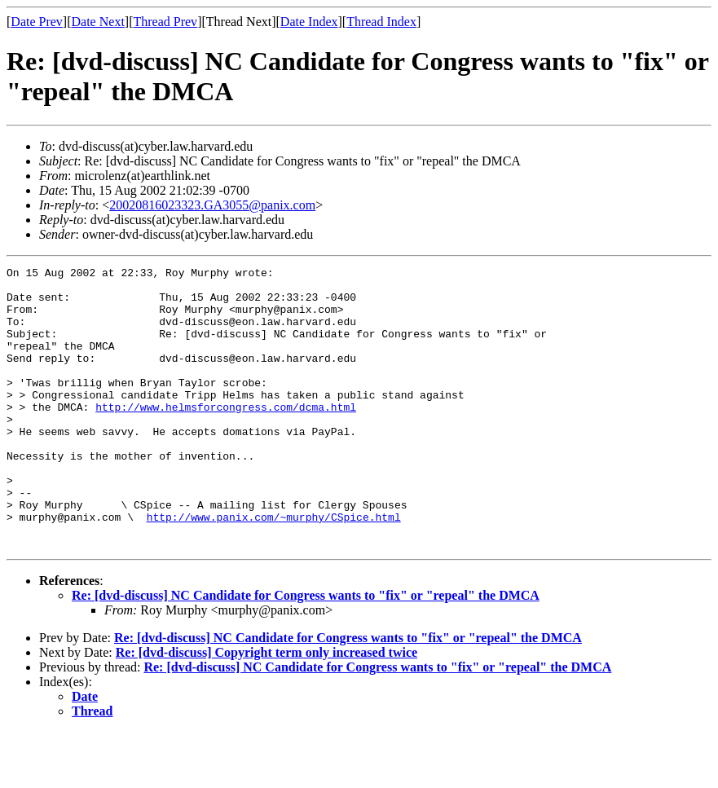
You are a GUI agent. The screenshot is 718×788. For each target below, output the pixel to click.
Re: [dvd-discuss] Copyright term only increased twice (266, 708)
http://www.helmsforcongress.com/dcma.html (225, 436)
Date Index (309, 22)
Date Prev (37, 22)
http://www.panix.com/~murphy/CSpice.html (274, 568)
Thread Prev (165, 22)
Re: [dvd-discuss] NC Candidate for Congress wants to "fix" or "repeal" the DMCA (306, 651)
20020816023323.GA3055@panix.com (212, 205)
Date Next (98, 22)
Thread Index (381, 22)
